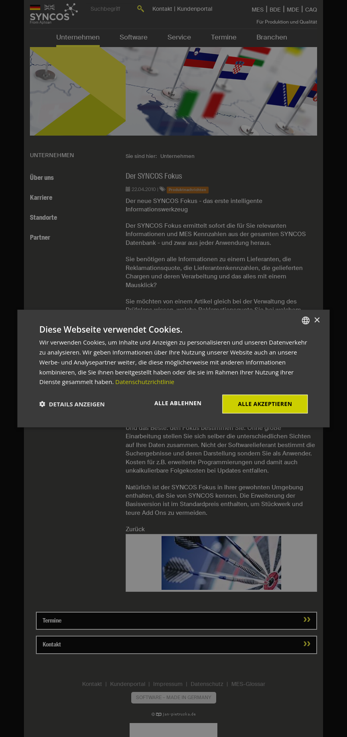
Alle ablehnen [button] (177, 403)
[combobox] (306, 321)
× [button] (317, 320)
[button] (72, 404)
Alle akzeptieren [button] (265, 404)
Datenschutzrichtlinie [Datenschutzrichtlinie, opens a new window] (144, 382)
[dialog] (174, 369)
